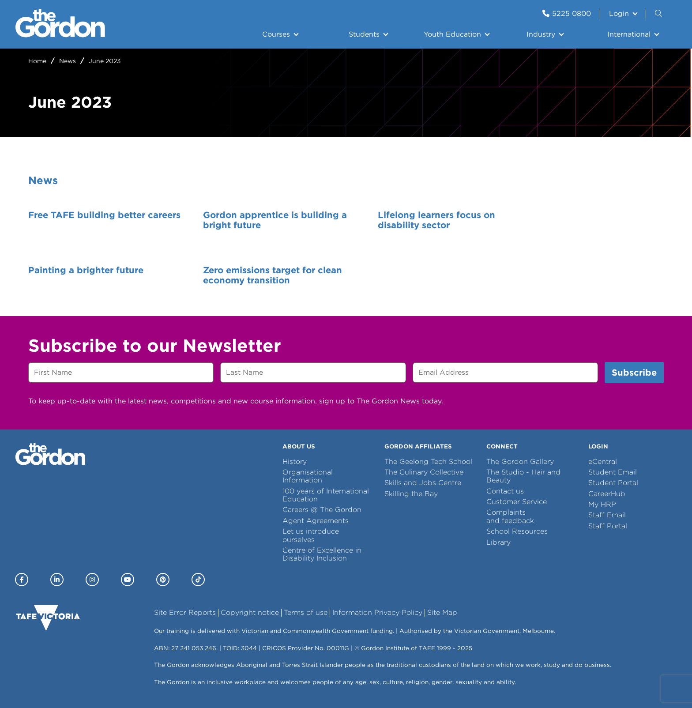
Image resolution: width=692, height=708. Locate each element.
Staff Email (607, 515)
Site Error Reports (185, 612)
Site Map (442, 612)
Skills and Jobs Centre (422, 482)
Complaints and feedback (510, 516)
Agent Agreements (315, 520)
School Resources (517, 531)
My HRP (602, 504)
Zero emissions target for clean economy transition (97, 275)
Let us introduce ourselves (310, 535)
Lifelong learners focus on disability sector (411, 220)
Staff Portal (607, 526)
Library (498, 542)
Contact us (505, 491)
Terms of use (305, 612)
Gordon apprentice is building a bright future (263, 220)
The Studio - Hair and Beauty (523, 476)
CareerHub (606, 494)
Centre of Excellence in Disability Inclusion (321, 554)
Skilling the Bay (411, 494)
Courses (276, 34)
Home (37, 60)
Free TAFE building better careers (86, 220)
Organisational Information (307, 476)
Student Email (612, 472)
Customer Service (516, 501)
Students (364, 34)
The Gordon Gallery (520, 461)
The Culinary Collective (423, 472)
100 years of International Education (325, 495)
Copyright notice (250, 612)
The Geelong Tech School (428, 461)
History (294, 461)
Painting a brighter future (572, 215)
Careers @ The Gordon (321, 509)
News (67, 60)
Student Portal (613, 482)
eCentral (602, 461)
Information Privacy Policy (377, 612)
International (629, 34)
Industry (541, 34)
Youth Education (452, 34)
